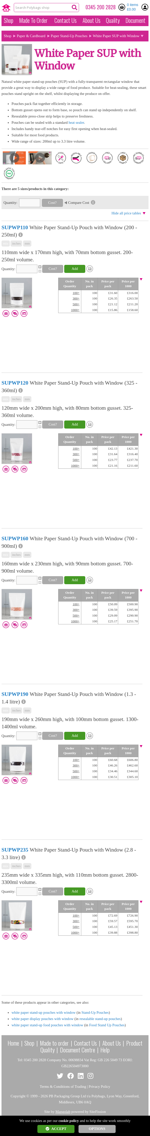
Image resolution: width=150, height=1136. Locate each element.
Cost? (52, 203)
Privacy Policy (99, 1087)
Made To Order (33, 20)
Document (135, 20)
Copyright (18, 1096)
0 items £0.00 (132, 7)
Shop (8, 20)
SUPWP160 (15, 538)
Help (105, 1049)
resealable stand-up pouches (100, 1019)
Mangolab (62, 1112)
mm (27, 243)
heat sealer (76, 123)
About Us (91, 20)
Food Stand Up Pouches (106, 1025)
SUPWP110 (15, 227)
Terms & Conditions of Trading (63, 1087)
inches (16, 243)
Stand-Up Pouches (95, 1012)
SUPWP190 (15, 694)
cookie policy (68, 1121)
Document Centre (77, 1049)
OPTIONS (97, 1129)
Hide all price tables (126, 213)
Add (74, 269)
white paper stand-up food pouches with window (47, 1025)
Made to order (54, 1042)
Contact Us (65, 20)
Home (13, 1042)
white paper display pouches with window (42, 1019)
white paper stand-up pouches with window (44, 1012)
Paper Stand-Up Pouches (69, 36)
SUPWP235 (15, 850)
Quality (113, 20)
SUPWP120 (15, 383)
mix (5, 243)
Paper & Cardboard (31, 36)
